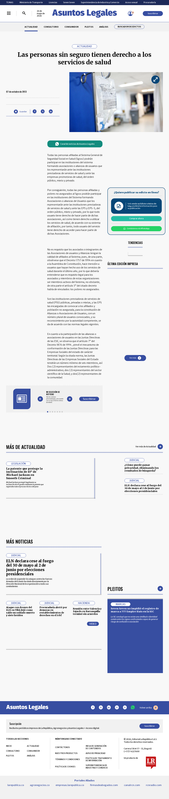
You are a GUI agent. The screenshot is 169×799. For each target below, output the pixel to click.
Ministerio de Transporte (31, 2)
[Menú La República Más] (8, 13)
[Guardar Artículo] (20, 111)
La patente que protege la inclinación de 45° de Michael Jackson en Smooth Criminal (24, 473)
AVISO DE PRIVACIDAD (95, 753)
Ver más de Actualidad (149, 446)
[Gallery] (55, 397)
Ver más (135, 358)
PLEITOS (89, 27)
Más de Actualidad (25, 446)
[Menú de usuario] (130, 13)
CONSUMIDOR (72, 27)
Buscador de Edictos (129, 27)
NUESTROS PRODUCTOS (66, 753)
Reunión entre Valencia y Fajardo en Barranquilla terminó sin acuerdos (87, 611)
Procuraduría (150, 2)
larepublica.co (15, 785)
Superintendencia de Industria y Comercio (100, 2)
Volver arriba (149, 707)
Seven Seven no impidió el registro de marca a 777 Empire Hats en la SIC (135, 610)
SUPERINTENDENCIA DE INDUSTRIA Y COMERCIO (97, 766)
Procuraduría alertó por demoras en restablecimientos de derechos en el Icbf (53, 611)
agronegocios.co (40, 785)
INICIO (9, 746)
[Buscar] (24, 13)
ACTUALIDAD (31, 27)
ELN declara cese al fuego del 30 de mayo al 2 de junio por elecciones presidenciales (142, 488)
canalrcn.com (132, 785)
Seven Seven (69, 2)
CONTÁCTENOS (62, 747)
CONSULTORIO (51, 27)
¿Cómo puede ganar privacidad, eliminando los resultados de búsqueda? (141, 467)
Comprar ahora (136, 218)
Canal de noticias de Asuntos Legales (74, 144)
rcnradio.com (154, 785)
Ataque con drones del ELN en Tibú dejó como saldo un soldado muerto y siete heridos (20, 611)
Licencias (53, 2)
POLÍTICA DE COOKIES (65, 766)
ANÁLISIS (103, 27)
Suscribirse (153, 13)
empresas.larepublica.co (70, 785)
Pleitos (115, 588)
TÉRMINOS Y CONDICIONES (67, 759)
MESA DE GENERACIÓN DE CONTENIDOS (96, 747)
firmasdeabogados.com (104, 785)
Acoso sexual (131, 2)
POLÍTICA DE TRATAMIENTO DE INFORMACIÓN (99, 759)
